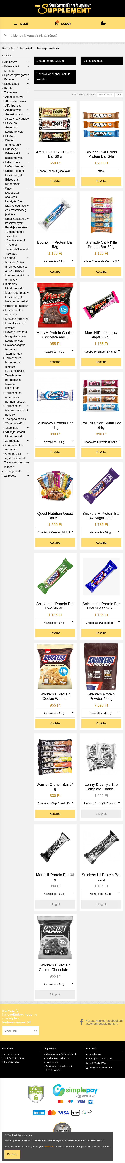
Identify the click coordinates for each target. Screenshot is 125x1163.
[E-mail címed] (17, 1030)
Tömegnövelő (12, 471)
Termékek (10, 92)
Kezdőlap (7, 55)
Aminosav (10, 62)
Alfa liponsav (13, 105)
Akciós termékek (15, 101)
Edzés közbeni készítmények (14, 173)
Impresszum (52, 1062)
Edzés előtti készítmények (14, 155)
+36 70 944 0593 (97, 1063)
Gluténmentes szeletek (15, 234)
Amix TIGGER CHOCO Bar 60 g (55, 154)
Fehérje (9, 79)
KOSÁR (62, 22)
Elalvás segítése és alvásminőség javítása (15, 210)
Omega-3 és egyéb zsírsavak (15, 456)
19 (118, 94)
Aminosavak (13, 109)
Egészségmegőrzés (16, 75)
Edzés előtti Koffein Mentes (14, 164)
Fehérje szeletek (16, 227)
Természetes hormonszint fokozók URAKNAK (13, 382)
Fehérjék (10, 257)
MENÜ (21, 23)
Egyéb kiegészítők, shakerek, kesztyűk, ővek (14, 195)
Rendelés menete (12, 1054)
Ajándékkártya (14, 96)
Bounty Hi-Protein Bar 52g (55, 244)
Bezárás (12, 1154)
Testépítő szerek (15, 419)
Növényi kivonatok (16, 332)
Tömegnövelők (14, 423)
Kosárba (55, 181)
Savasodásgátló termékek (15, 347)
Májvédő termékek (17, 318)
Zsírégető (10, 475)
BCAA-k (10, 136)
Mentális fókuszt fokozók (15, 325)
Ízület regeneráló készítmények (15, 295)
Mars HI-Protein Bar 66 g (55, 877)
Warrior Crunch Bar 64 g (55, 786)
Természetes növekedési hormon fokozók (15, 397)
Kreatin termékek (16, 305)
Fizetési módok (11, 1062)
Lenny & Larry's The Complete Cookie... (101, 786)
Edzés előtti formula (11, 68)
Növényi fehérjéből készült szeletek (17, 249)
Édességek (12, 149)
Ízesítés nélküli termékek (14, 277)
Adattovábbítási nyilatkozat (59, 1066)
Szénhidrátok (13, 353)
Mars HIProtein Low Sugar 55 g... (101, 335)
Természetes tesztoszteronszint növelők (16, 410)
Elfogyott (101, 813)
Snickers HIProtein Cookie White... (55, 696)
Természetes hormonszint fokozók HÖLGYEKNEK (15, 365)
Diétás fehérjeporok (13, 142)
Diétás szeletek (16, 240)
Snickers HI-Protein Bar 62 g (101, 877)
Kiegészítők (11, 83)
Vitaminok (11, 427)
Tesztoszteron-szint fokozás (16, 464)
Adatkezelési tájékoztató (57, 1058)
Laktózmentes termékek (14, 312)
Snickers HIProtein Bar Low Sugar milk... (101, 606)
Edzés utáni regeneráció (12, 181)
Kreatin (8, 88)
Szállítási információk (14, 1058)
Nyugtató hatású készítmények (15, 338)
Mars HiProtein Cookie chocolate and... (55, 335)
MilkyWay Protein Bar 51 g (55, 425)
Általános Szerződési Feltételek (61, 1054)
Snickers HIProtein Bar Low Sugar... (55, 606)
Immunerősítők (14, 262)
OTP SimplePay (53, 1070)
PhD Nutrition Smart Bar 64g (101, 425)
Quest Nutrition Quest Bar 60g (55, 515)
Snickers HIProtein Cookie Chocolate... (55, 967)
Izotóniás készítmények (14, 286)
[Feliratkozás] (35, 1030)
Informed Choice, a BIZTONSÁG (16, 269)
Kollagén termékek (17, 301)
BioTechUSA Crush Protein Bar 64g (101, 154)
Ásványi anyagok (16, 118)
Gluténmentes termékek (14, 447)
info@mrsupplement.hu (100, 1067)
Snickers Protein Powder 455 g (101, 696)
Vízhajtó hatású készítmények (15, 434)
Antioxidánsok (14, 114)
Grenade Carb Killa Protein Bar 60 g (101, 244)
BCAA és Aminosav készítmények (14, 127)
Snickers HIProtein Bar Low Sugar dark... (101, 515)
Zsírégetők (12, 440)
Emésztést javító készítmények (15, 221)
